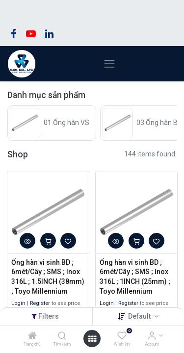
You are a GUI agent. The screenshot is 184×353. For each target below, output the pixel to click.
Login (18, 303)
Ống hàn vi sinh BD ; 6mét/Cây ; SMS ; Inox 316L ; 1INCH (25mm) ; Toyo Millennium (135, 276)
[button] (27, 241)
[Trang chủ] (32, 336)
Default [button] (140, 316)
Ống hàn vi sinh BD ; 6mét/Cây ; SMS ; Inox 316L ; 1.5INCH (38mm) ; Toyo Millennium (47, 276)
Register (40, 303)
